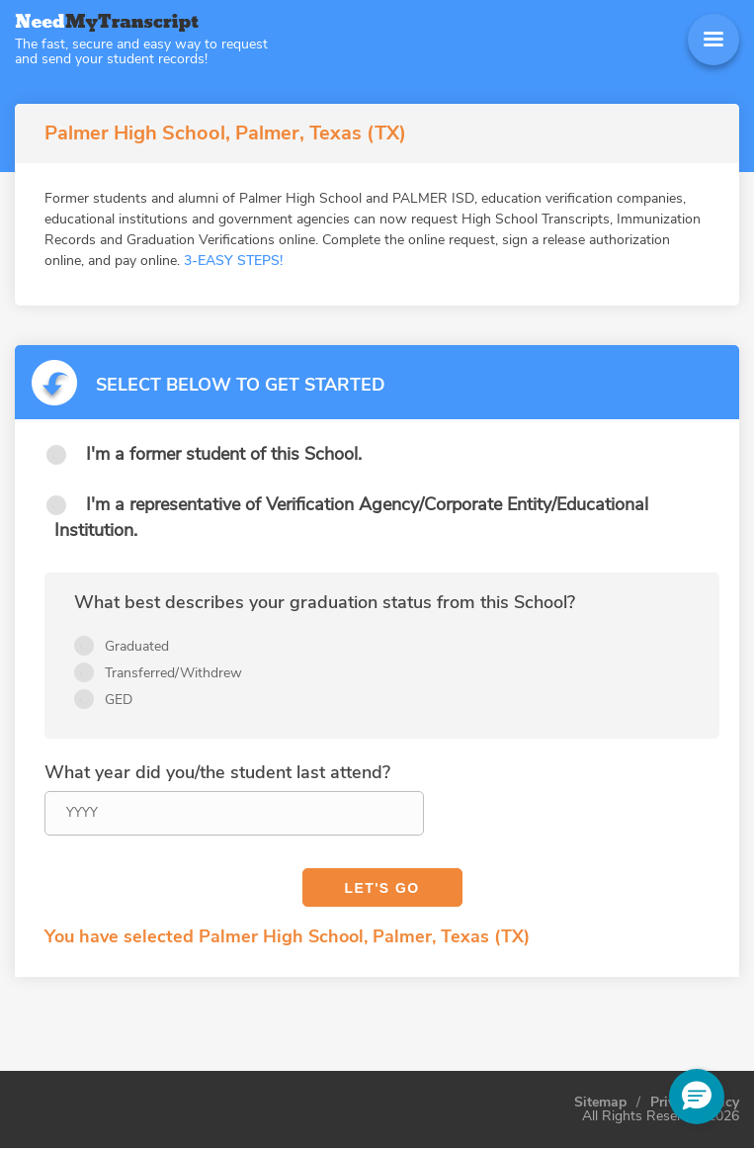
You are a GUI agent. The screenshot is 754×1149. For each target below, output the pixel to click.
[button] (696, 1096)
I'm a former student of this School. (224, 454)
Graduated (137, 646)
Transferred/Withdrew (173, 672)
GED (118, 699)
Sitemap (600, 1102)
